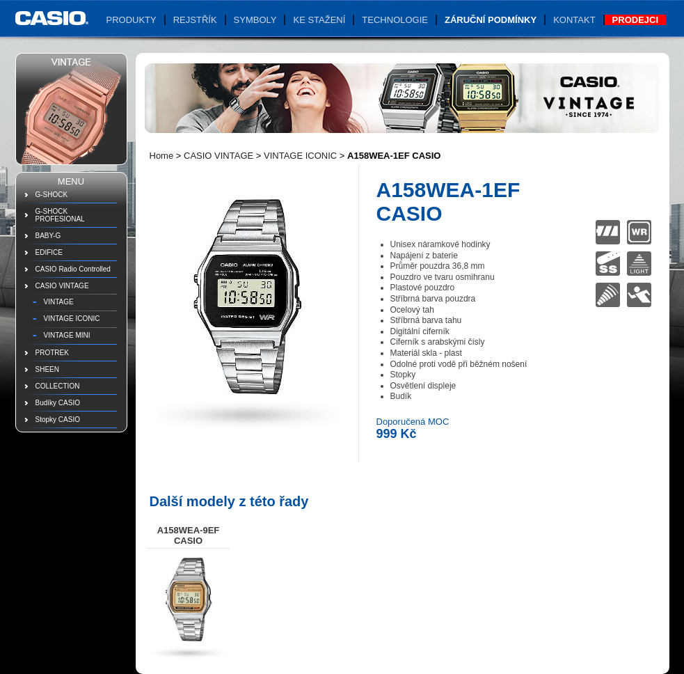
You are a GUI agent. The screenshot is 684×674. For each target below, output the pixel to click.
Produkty (131, 20)
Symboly (255, 20)
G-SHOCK (51, 194)
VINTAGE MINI (67, 335)
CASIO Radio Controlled (73, 269)
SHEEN (47, 369)
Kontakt (574, 20)
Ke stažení (319, 20)
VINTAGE (59, 302)
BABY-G (48, 236)
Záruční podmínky (490, 20)
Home (162, 155)
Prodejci (635, 20)
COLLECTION (57, 386)
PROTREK (52, 352)
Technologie (395, 20)
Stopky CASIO (57, 419)
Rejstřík (195, 20)
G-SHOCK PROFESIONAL (60, 215)
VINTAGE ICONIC (72, 318)
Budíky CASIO (57, 403)
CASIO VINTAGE (62, 286)
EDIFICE (49, 252)
